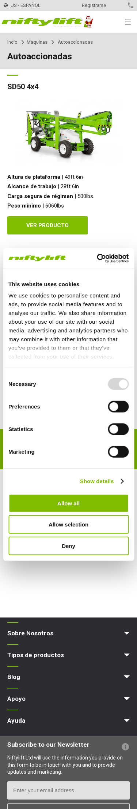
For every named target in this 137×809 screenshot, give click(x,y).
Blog (13, 676)
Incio (12, 42)
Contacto (117, 5)
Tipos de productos (35, 655)
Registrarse (94, 5)
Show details (97, 481)
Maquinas (37, 42)
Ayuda (16, 720)
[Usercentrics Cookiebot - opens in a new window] (97, 258)
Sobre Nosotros (30, 633)
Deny (68, 545)
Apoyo (16, 698)
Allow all (68, 503)
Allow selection (68, 524)
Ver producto (47, 225)
